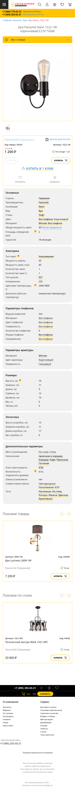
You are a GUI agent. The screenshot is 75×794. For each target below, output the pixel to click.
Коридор (44, 459)
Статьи (43, 731)
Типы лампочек (47, 735)
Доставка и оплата (48, 707)
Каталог (17, 20)
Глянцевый (45, 364)
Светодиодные (47, 483)
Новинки (7, 719)
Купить (60, 160)
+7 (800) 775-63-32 (11, 11)
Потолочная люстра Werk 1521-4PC (26, 642)
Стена (52, 451)
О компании (10, 701)
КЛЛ (57, 487)
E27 (40, 277)
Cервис (44, 701)
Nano (41, 206)
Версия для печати (57, 139)
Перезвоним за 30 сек (33, 14)
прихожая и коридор (50, 456)
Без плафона (46, 219)
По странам (8, 713)
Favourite (11, 139)
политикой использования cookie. (38, 772)
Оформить (45, 694)
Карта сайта (8, 725)
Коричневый (61, 219)
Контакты (7, 707)
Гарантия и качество (49, 713)
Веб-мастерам (46, 719)
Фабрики (7, 710)
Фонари (43, 495)
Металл (43, 223)
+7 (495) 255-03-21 (11, 14)
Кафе (52, 459)
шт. (26, 694)
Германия (26, 139)
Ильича (53, 495)
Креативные (45, 498)
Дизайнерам (45, 722)
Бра (25, 20)
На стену (57, 491)
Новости (44, 728)
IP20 (41, 467)
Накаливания (46, 256)
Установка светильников (51, 710)
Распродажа (8, 716)
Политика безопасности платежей (37, 752)
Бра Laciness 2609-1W (18, 560)
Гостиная (44, 463)
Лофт (41, 215)
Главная (7, 20)
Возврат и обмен (47, 716)
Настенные (45, 491)
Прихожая (62, 459)
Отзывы (43, 725)
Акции (5, 722)
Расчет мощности (52, 227)
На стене (43, 451)
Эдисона (63, 495)
